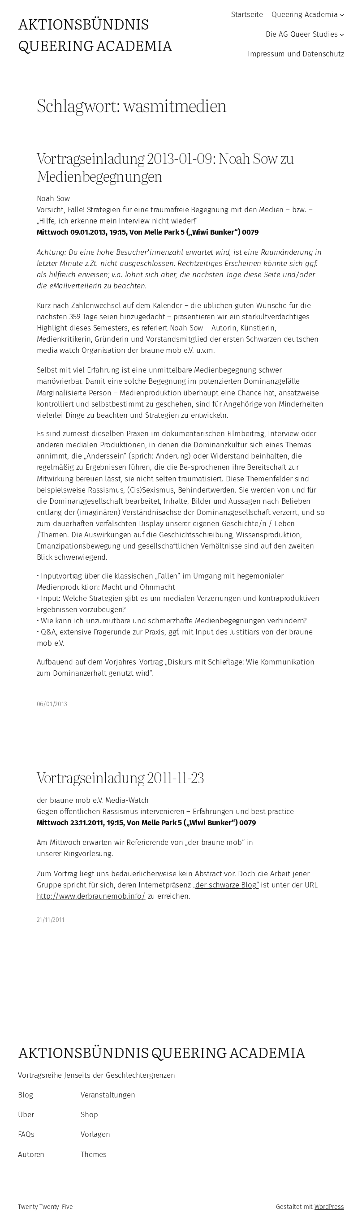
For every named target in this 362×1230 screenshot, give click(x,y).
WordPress (329, 1207)
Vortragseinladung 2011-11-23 (120, 777)
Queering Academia (304, 14)
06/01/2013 (52, 704)
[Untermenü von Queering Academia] (342, 15)
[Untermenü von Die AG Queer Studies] (342, 34)
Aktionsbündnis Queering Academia (95, 34)
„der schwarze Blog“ (226, 884)
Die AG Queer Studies (302, 34)
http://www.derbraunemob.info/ (91, 895)
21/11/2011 (51, 920)
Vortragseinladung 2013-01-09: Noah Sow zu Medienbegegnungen (165, 166)
